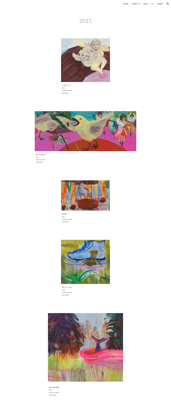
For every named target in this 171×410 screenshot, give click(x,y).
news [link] (145, 4)
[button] (168, 4)
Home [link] (126, 4)
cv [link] (152, 4)
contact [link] (160, 4)
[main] (85, 21)
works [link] (134, 4)
